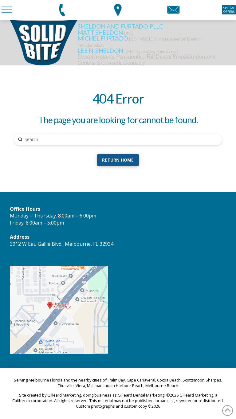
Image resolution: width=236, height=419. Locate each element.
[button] (7, 10)
